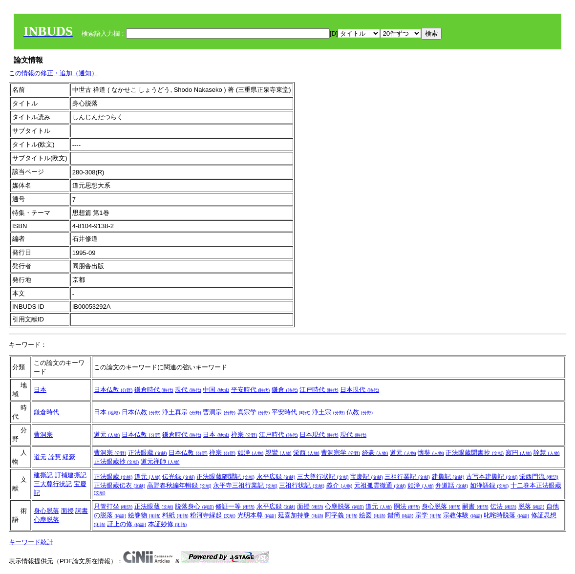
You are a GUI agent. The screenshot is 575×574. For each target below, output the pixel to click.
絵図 (372, 515)
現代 (188, 389)
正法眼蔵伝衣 (120, 485)
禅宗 (244, 434)
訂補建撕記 (70, 475)
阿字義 (341, 515)
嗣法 (407, 506)
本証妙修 (167, 524)
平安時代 (250, 389)
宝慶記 (366, 476)
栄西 (306, 452)
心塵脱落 (46, 519)
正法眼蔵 (147, 452)
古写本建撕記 (492, 476)
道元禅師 (160, 461)
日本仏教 (113, 389)
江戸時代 (319, 389)
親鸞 (278, 452)
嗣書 (475, 506)
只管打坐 (113, 506)
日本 (40, 389)
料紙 (175, 515)
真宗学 (253, 412)
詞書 (81, 510)
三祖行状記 (301, 485)
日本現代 (359, 389)
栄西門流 (538, 476)
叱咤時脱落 (506, 515)
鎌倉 (285, 389)
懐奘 (431, 452)
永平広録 (276, 476)
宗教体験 (462, 515)
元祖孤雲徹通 (380, 485)
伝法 (503, 506)
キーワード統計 (31, 542)
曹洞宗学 (340, 452)
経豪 (69, 457)
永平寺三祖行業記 (245, 485)
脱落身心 (194, 506)
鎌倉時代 (153, 389)
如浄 (250, 452)
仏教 (359, 412)
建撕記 (43, 475)
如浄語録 (489, 485)
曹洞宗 (219, 412)
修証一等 (235, 506)
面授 (67, 510)
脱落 (531, 506)
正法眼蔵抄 (116, 461)
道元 (107, 434)
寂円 (519, 452)
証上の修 (126, 524)
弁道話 (451, 485)
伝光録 (178, 476)
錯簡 (400, 515)
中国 (216, 389)
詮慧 (54, 457)
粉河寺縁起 (212, 515)
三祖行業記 (407, 476)
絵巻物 (144, 515)
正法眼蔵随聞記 (225, 476)
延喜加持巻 (300, 515)
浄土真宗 (181, 412)
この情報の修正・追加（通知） (53, 73)
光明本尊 (257, 515)
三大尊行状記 (53, 484)
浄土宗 (328, 412)
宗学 (428, 515)
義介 (339, 485)
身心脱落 (46, 510)
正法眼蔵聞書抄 (475, 452)
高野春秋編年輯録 (179, 485)
